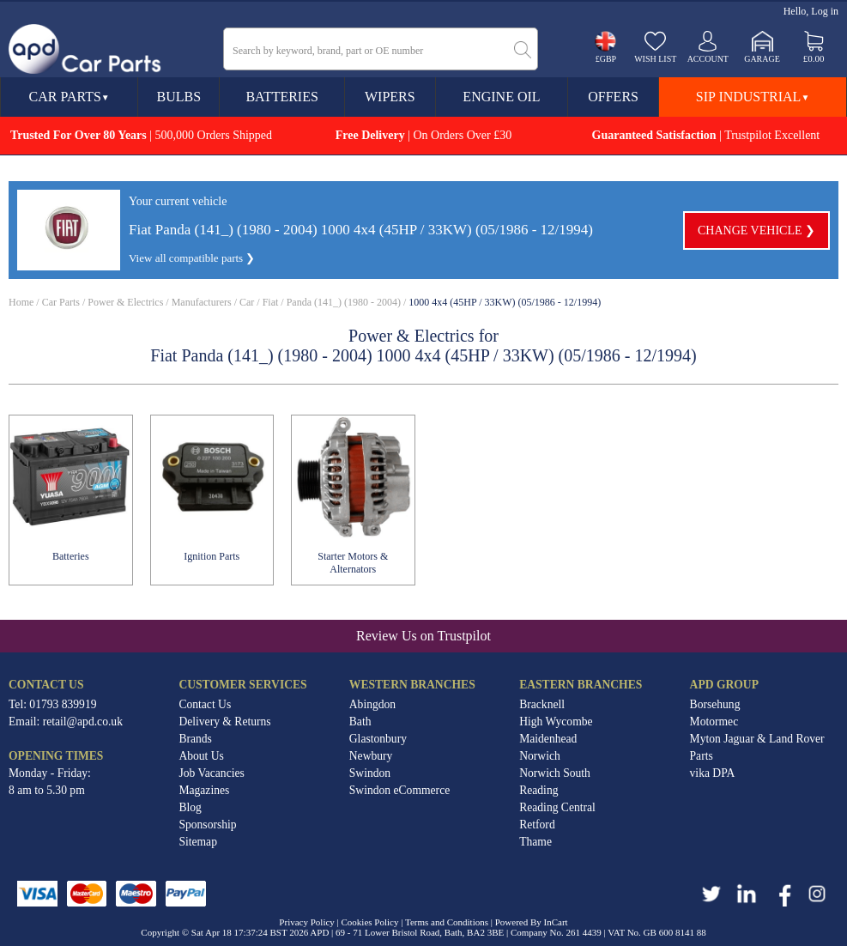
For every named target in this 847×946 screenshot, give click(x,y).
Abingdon (372, 704)
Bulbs (179, 96)
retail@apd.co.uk (83, 721)
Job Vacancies (211, 773)
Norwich (539, 755)
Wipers (390, 96)
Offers (613, 96)
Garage (762, 59)
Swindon (369, 773)
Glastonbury (378, 738)
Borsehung (715, 704)
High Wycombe (555, 721)
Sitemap (197, 841)
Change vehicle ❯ (756, 230)
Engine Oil (501, 96)
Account (708, 59)
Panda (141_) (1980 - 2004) (344, 302)
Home (21, 302)
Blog (189, 807)
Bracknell (542, 704)
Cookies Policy (370, 922)
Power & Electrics (125, 302)
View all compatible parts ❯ (192, 258)
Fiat (271, 302)
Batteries (281, 96)
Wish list (655, 59)
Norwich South (554, 773)
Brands (195, 738)
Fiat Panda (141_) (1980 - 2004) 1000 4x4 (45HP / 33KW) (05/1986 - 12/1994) (361, 229)
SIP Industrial (752, 96)
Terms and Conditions (446, 922)
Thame (535, 841)
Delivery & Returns (224, 721)
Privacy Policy (306, 922)
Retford (537, 824)
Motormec (714, 721)
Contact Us (204, 704)
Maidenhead (548, 738)
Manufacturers (202, 302)
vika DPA (712, 773)
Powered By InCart (531, 922)
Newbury (371, 755)
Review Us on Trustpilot (423, 635)
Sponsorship (207, 824)
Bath (360, 721)
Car (246, 302)
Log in (824, 11)
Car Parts (69, 96)
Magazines (203, 790)
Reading (538, 790)
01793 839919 (62, 704)
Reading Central (557, 807)
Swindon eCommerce (399, 790)
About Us (201, 755)
